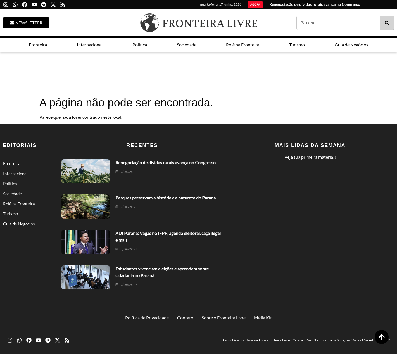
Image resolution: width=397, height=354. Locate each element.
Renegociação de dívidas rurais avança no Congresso (165, 162)
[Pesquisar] (387, 23)
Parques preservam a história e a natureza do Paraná (165, 197)
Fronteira (11, 163)
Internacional (15, 173)
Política (10, 183)
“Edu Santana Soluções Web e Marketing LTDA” (352, 340)
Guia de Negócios (19, 223)
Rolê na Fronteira (19, 203)
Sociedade (12, 193)
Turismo (10, 213)
